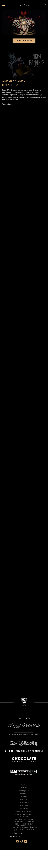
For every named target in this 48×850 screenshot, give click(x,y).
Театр (24, 785)
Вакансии (24, 808)
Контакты (24, 796)
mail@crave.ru (16, 833)
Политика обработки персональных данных (24, 820)
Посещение (24, 791)
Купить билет (24, 41)
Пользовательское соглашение (24, 815)
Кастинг (24, 799)
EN (45, 5)
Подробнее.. (7, 104)
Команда (24, 805)
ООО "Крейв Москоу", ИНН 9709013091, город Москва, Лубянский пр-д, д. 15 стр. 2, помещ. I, (24, 826)
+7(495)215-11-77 (17, 836)
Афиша (24, 788)
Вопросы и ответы (24, 811)
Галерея (24, 794)
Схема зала (24, 802)
